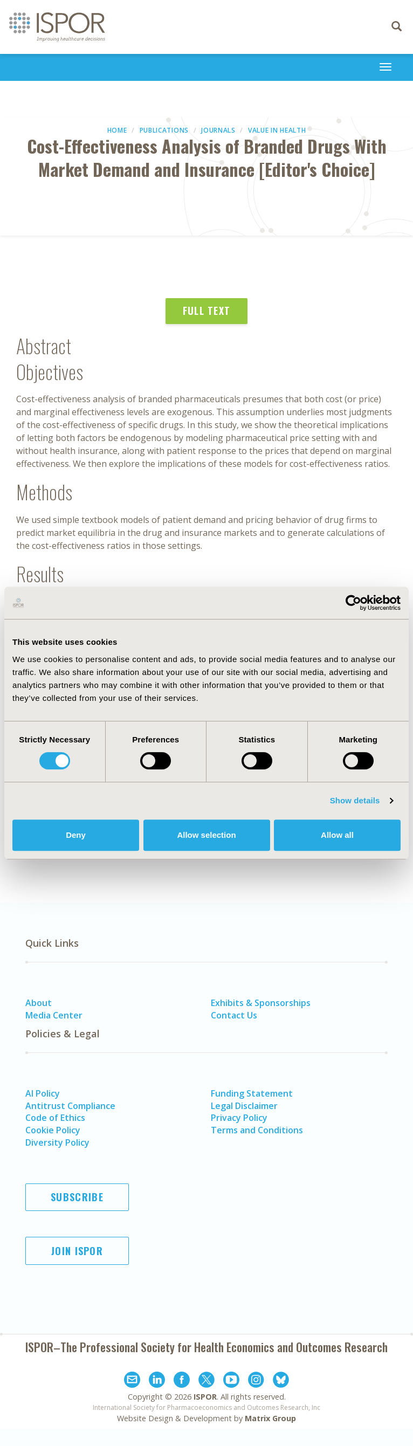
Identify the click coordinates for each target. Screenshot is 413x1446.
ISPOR (205, 1397)
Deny (76, 834)
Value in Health (277, 130)
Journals (218, 130)
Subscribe (77, 1197)
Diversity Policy (57, 1142)
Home (117, 130)
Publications (164, 130)
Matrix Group (270, 1418)
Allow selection (206, 834)
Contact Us (234, 1015)
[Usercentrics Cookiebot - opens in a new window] (353, 603)
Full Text (207, 311)
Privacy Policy (239, 1118)
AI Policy (42, 1093)
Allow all (337, 834)
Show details (355, 800)
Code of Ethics (55, 1118)
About (38, 1003)
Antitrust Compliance (70, 1106)
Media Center (53, 1015)
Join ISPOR (77, 1251)
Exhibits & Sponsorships (261, 1003)
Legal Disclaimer (244, 1106)
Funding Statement (252, 1093)
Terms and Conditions (257, 1130)
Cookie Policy (52, 1130)
